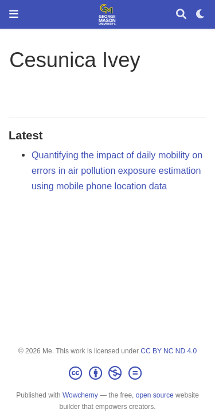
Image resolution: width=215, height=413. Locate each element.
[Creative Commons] (107, 373)
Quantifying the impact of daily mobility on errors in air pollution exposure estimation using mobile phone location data (117, 170)
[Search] (181, 14)
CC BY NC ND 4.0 (168, 351)
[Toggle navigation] (13, 14)
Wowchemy (80, 395)
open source (155, 395)
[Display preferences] (201, 14)
